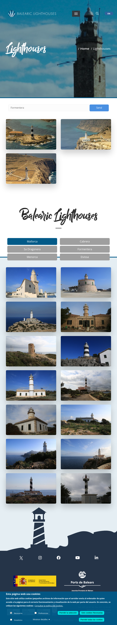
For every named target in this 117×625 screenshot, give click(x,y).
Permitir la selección (68, 613)
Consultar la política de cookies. (49, 605)
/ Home (83, 48)
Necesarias (18, 613)
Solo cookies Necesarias (92, 613)
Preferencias (43, 613)
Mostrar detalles (41, 619)
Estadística (18, 620)
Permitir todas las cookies (91, 619)
